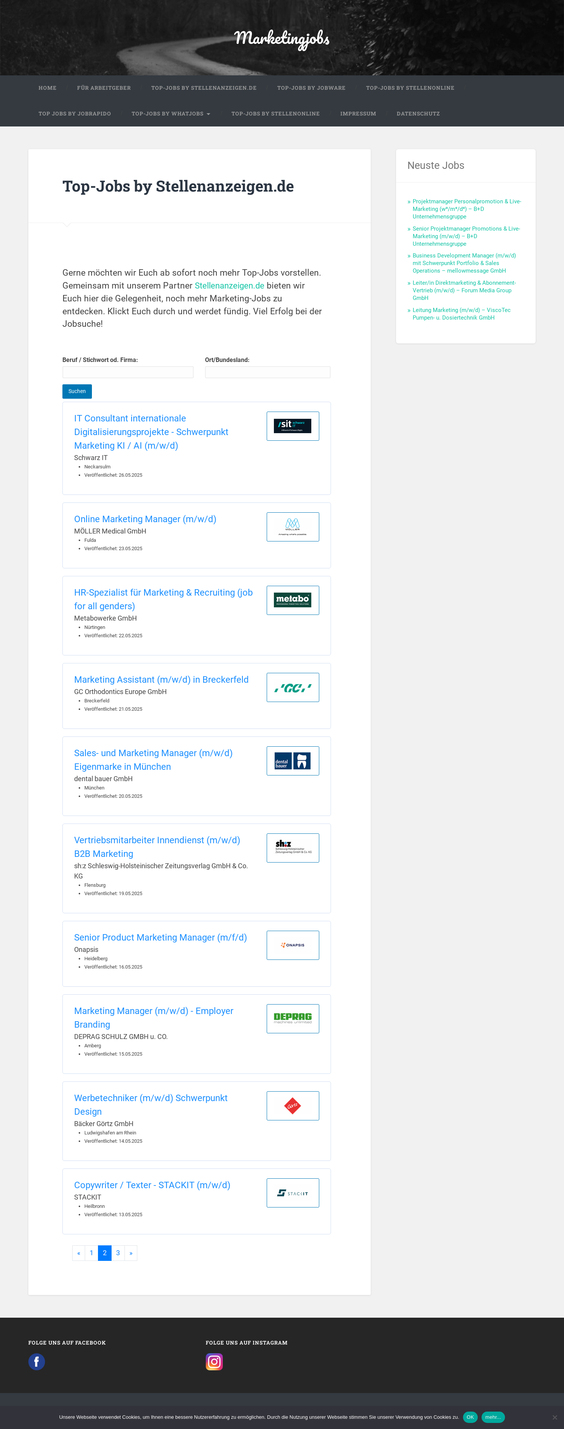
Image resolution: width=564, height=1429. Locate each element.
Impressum (358, 114)
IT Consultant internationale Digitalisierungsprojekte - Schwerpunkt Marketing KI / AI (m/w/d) (151, 433)
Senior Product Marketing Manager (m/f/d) (160, 938)
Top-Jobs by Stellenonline (410, 88)
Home (48, 88)
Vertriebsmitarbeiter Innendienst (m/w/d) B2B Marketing (157, 848)
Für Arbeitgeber (104, 88)
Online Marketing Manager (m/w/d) (145, 520)
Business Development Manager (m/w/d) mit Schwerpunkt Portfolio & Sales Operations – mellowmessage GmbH (464, 264)
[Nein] (554, 1417)
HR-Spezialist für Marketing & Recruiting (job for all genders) (163, 600)
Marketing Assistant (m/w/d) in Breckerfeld (161, 680)
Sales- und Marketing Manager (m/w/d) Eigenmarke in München (153, 761)
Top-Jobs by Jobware (311, 88)
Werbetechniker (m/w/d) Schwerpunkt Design (151, 1106)
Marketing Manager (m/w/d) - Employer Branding (153, 1018)
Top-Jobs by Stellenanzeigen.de (204, 88)
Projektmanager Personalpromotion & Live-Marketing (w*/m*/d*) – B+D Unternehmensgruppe (467, 210)
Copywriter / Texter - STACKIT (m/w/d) (152, 1186)
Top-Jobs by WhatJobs (168, 114)
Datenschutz (418, 114)
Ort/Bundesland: (268, 368)
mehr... (493, 1417)
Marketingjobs (282, 37)
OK (470, 1417)
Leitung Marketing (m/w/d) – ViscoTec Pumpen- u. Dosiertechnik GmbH (462, 314)
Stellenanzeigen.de (232, 286)
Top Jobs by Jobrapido (75, 114)
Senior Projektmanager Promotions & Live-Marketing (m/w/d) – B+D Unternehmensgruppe (466, 237)
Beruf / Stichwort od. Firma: (128, 368)
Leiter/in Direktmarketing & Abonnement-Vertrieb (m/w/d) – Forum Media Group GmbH (464, 291)
